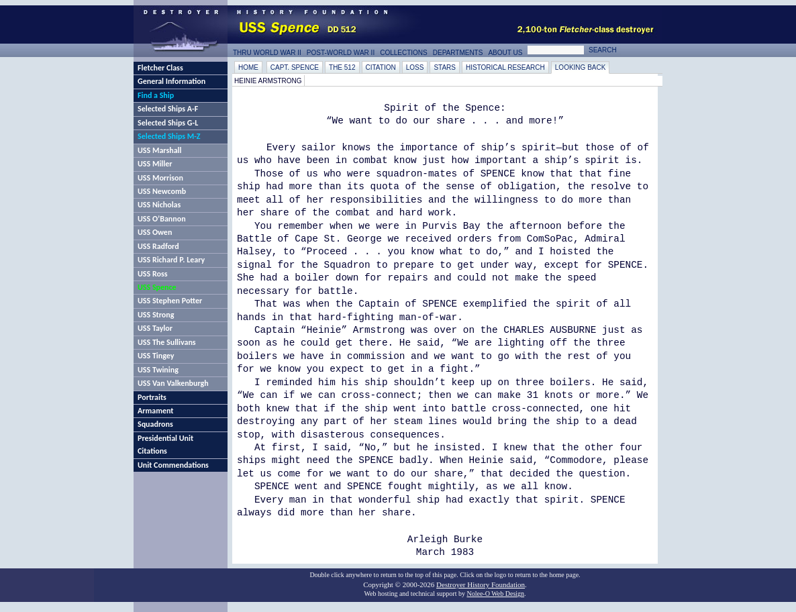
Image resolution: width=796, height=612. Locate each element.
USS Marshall (159, 150)
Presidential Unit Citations (165, 445)
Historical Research (505, 67)
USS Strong (156, 314)
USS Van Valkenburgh (173, 383)
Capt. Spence (294, 67)
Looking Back (580, 67)
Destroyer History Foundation (480, 584)
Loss (415, 67)
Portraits (152, 397)
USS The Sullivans (167, 342)
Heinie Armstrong (268, 81)
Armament (156, 410)
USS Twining (158, 369)
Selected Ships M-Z (169, 136)
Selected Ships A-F (168, 108)
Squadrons (155, 424)
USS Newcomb (162, 191)
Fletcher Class (160, 67)
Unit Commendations (173, 465)
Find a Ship (156, 95)
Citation (381, 67)
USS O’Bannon (162, 218)
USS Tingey (156, 355)
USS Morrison (160, 178)
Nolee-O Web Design (495, 593)
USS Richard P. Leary (171, 259)
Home (248, 67)
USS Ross (152, 273)
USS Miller (155, 163)
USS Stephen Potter (170, 300)
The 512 (342, 67)
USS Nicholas (159, 204)
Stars (445, 67)
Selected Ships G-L (168, 123)
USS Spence (157, 287)
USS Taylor (155, 328)
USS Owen (155, 232)
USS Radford (158, 246)
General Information (171, 81)
